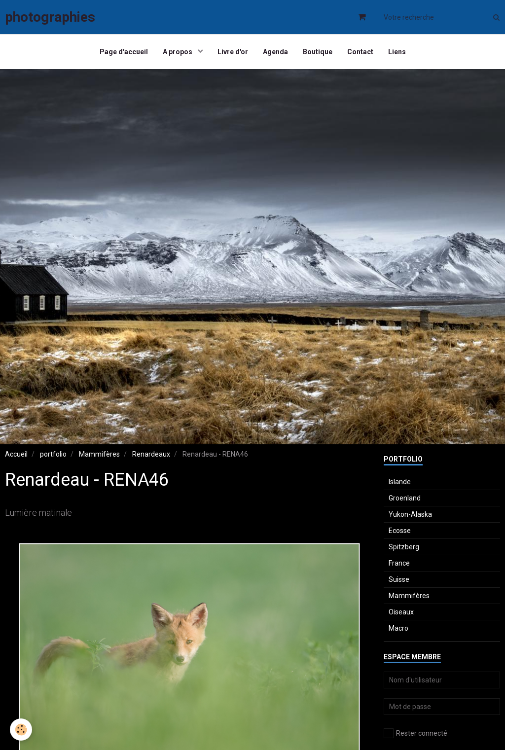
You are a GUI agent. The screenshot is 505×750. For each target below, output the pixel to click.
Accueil (16, 454)
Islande (400, 482)
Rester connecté (415, 733)
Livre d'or (232, 52)
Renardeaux (151, 454)
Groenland (405, 498)
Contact (360, 52)
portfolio (53, 454)
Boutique (317, 52)
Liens (397, 52)
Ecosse (400, 531)
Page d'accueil (124, 52)
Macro (398, 628)
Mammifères (99, 454)
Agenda (275, 52)
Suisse (399, 579)
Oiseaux (401, 612)
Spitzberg (404, 547)
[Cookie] (21, 729)
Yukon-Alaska (410, 514)
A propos (178, 52)
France (399, 563)
